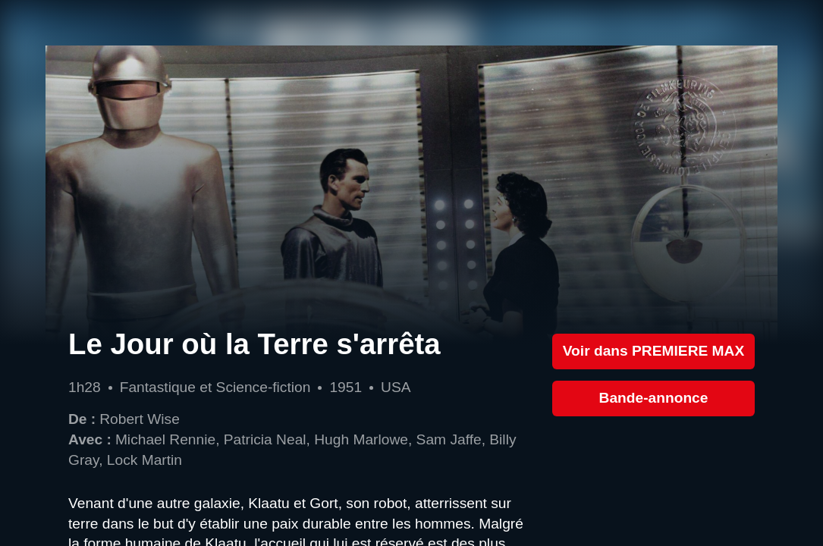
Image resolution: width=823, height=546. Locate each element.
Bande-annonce (653, 398)
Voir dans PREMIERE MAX (654, 351)
